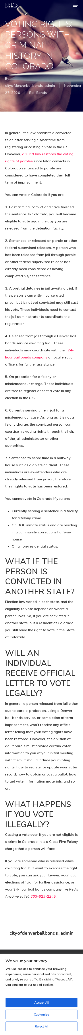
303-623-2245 (43, 896)
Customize (41, 1014)
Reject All (41, 1026)
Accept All (41, 1003)
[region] (41, 994)
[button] (75, 5)
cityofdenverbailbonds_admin (30, 85)
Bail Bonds (38, 92)
